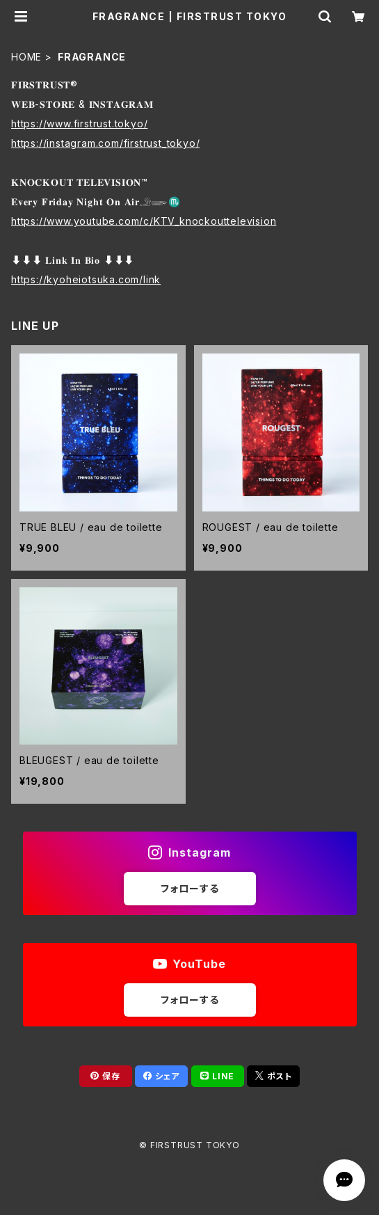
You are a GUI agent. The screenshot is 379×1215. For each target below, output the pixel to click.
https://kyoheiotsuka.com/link (86, 279)
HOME (26, 57)
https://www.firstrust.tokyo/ (79, 123)
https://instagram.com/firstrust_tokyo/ (105, 143)
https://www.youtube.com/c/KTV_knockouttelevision (143, 221)
